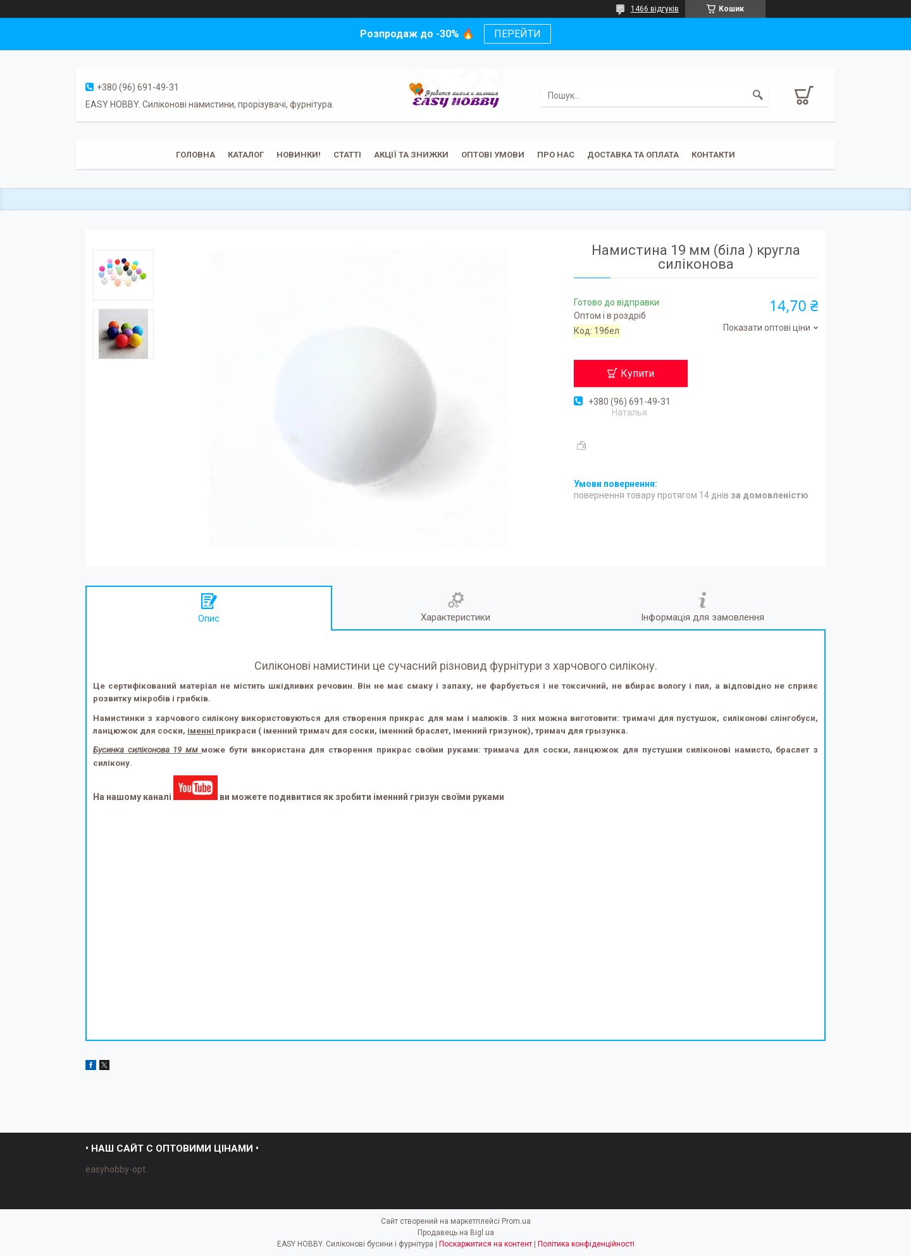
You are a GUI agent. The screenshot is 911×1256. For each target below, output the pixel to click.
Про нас (555, 154)
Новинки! (298, 154)
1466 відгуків (655, 8)
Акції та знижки (411, 154)
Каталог (246, 154)
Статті (347, 154)
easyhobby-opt (115, 1169)
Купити (637, 373)
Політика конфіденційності (586, 1244)
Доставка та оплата (633, 154)
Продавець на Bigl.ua (456, 1232)
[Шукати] (758, 95)
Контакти (713, 154)
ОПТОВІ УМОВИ (492, 154)
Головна (195, 154)
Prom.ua (516, 1221)
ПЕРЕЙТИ (517, 34)
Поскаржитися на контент (485, 1244)
